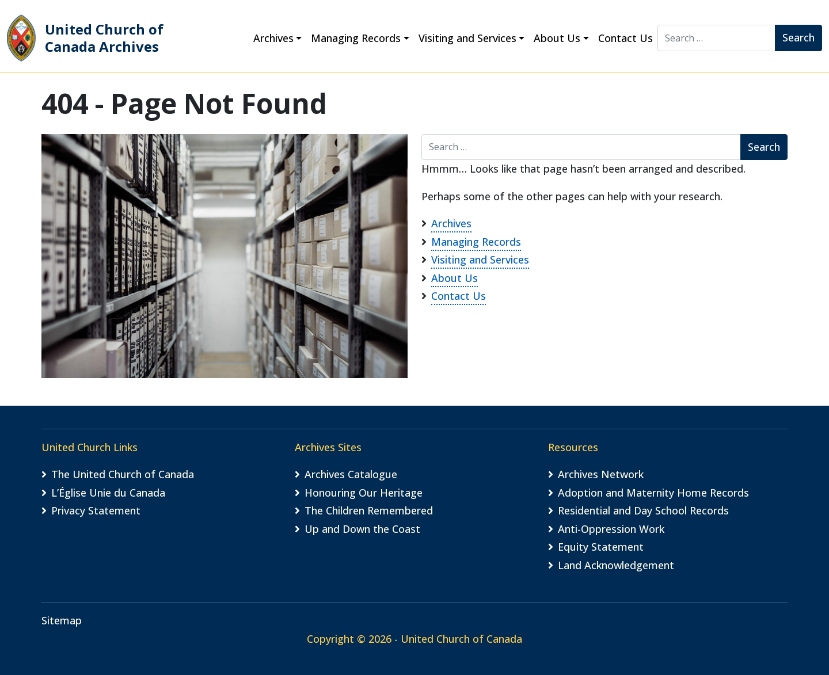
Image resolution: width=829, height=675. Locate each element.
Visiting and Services (467, 38)
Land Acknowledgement (616, 565)
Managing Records (356, 38)
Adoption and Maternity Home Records (653, 492)
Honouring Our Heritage (364, 492)
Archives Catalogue (351, 474)
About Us (557, 38)
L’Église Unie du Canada (108, 492)
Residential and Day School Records (643, 510)
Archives (273, 38)
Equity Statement (601, 547)
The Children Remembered (369, 510)
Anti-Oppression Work (611, 529)
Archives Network (601, 474)
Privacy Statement (95, 510)
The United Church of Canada (122, 474)
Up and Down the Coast (362, 529)
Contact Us (625, 38)
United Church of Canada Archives (85, 38)
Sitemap (61, 620)
